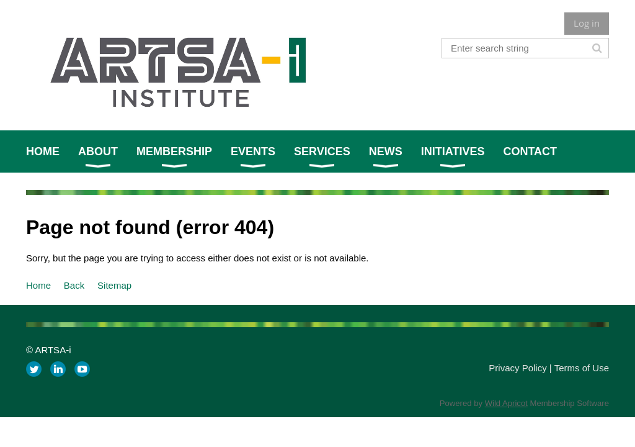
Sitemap (114, 285)
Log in (587, 23)
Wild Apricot (506, 403)
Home (38, 285)
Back (74, 285)
